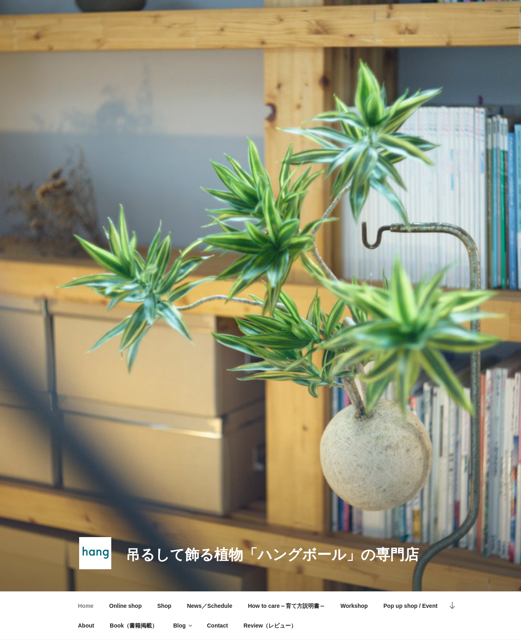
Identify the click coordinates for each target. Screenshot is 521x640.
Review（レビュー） (269, 625)
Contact (217, 625)
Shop (164, 606)
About (86, 625)
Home (86, 606)
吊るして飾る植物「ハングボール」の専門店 (272, 554)
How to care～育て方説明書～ (286, 606)
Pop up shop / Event (411, 606)
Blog (183, 625)
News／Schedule (209, 606)
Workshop (354, 606)
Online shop (125, 606)
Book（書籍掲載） (133, 625)
